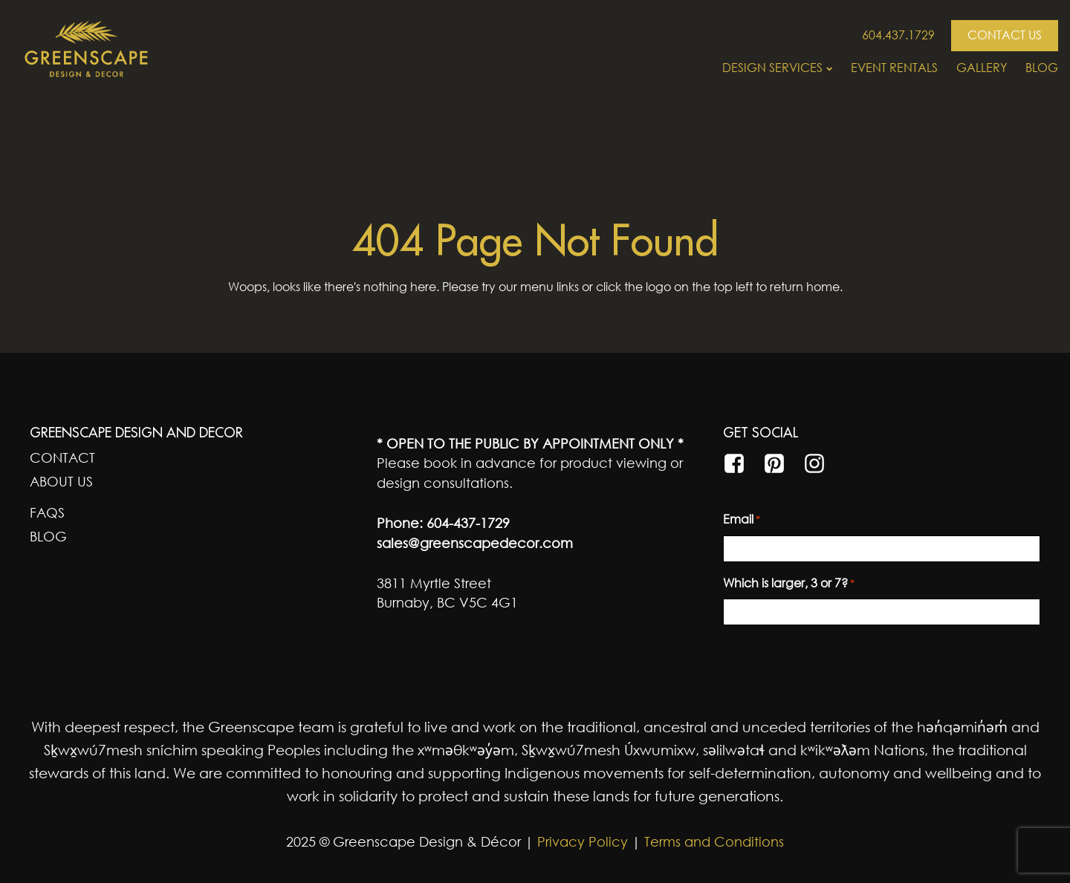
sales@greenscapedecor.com (475, 543)
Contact (62, 457)
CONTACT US (1004, 34)
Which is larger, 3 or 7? (789, 584)
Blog (1041, 67)
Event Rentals (894, 67)
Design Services (777, 67)
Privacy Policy (581, 841)
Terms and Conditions (714, 841)
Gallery (981, 67)
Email (741, 520)
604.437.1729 (898, 34)
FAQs (47, 512)
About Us (61, 481)
